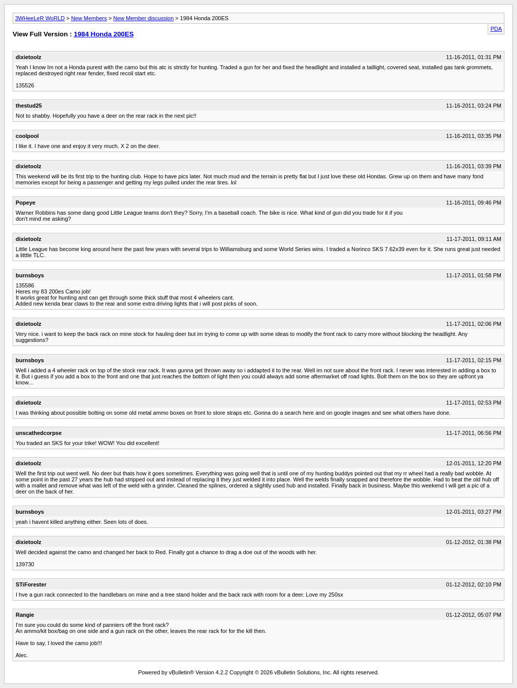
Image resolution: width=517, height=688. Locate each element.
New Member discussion (143, 18)
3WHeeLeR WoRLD (40, 18)
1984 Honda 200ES (104, 34)
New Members (89, 18)
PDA (496, 29)
